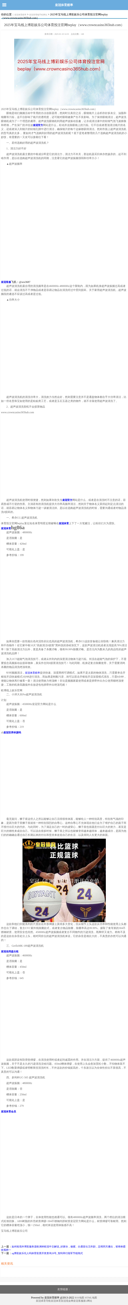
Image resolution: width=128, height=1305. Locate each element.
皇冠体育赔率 (64, 5)
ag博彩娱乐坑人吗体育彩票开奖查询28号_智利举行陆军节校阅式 (47, 1253)
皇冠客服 (78, 1300)
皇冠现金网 (67, 1300)
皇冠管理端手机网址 (38, 15)
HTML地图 (91, 1297)
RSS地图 (79, 1297)
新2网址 (87, 1300)
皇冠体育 (56, 1300)
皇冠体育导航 (43, 1300)
